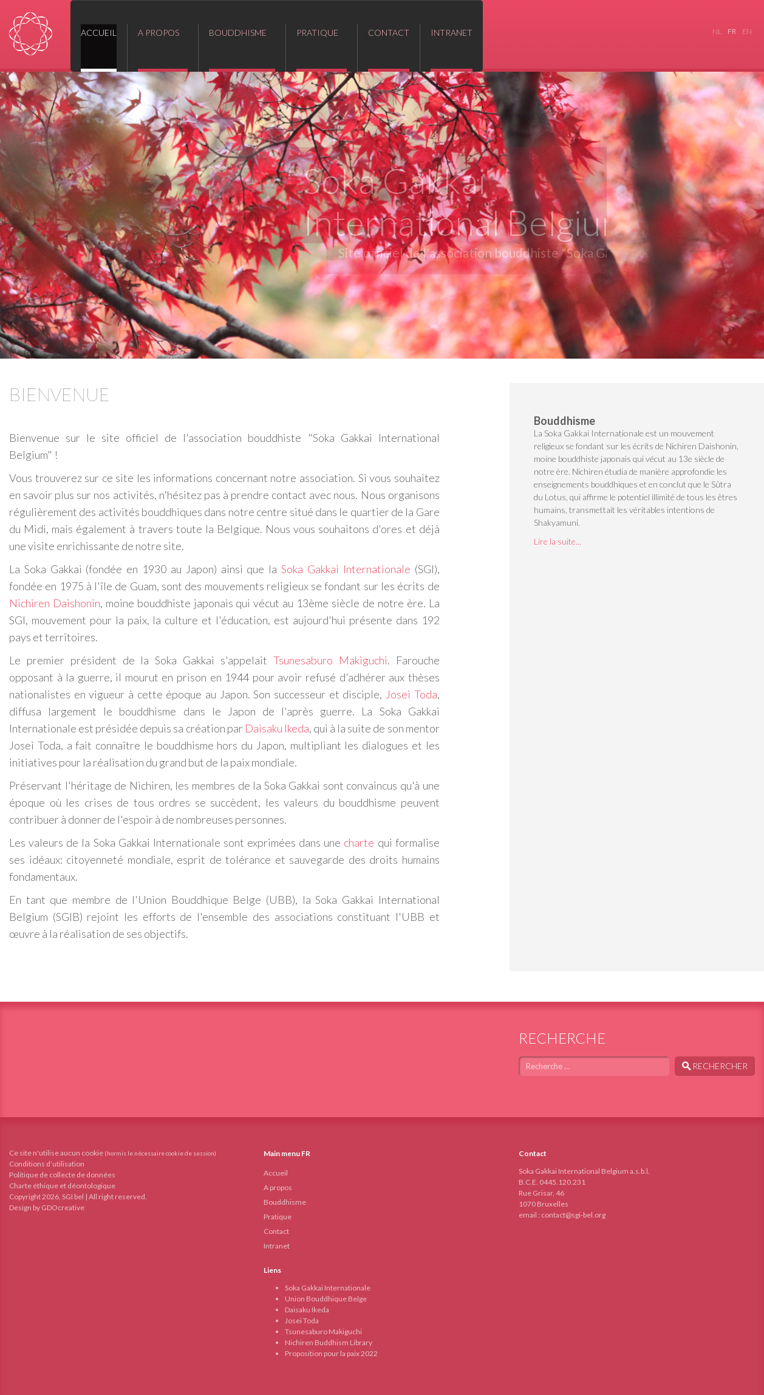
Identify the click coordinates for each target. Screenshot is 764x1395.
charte (359, 842)
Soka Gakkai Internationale (346, 569)
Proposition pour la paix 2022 (331, 1353)
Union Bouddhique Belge (326, 1298)
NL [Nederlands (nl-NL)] (716, 31)
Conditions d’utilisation (46, 1163)
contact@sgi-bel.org (573, 1214)
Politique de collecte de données (62, 1174)
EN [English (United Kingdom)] (747, 31)
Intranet (277, 1245)
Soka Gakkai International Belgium (30, 33)
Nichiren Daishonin (54, 603)
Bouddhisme (285, 1202)
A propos (278, 1187)
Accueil (276, 1172)
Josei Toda (411, 694)
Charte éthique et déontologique (62, 1185)
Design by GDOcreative (46, 1207)
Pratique (278, 1216)
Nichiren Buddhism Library (328, 1342)
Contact (276, 1231)
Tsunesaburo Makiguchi (330, 660)
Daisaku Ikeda (277, 728)
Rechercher (715, 1066)
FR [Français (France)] (732, 31)
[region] (382, 215)
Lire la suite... (557, 541)
